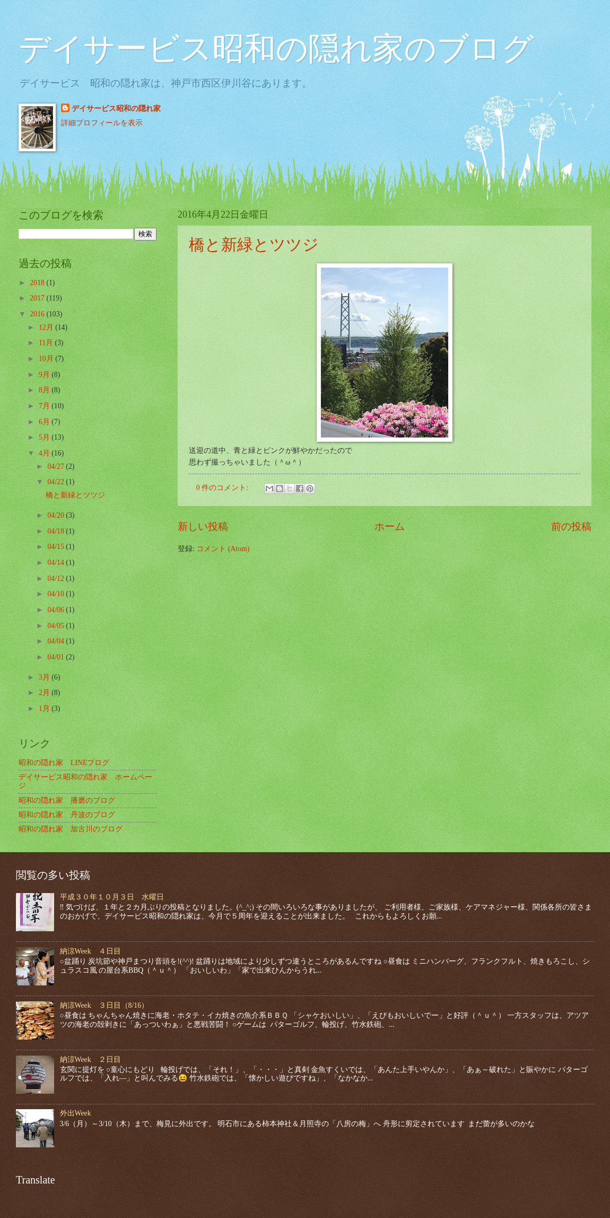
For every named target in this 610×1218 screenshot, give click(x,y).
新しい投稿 (203, 526)
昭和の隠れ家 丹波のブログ (67, 815)
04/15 (56, 547)
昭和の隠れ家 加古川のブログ (71, 829)
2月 (45, 693)
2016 (38, 314)
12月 (47, 327)
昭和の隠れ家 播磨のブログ (67, 800)
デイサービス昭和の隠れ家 (116, 109)
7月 (45, 406)
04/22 (56, 482)
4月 (45, 453)
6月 (45, 422)
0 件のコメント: (223, 488)
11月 (47, 343)
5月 (45, 437)
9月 (45, 375)
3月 (45, 677)
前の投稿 (571, 526)
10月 (47, 359)
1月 (45, 709)
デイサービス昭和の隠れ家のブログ (276, 48)
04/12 (56, 578)
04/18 (56, 531)
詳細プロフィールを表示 (102, 123)
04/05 (56, 626)
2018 (38, 283)
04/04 (56, 641)
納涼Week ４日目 (90, 951)
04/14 (56, 563)
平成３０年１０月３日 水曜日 (112, 897)
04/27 (56, 466)
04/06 (56, 610)
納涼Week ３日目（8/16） (104, 1005)
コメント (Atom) (222, 549)
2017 (38, 298)
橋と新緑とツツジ (254, 244)
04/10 (56, 594)
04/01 (56, 657)
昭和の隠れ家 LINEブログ (64, 763)
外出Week (75, 1113)
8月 (45, 390)
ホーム (389, 526)
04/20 (56, 515)
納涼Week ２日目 (90, 1059)
